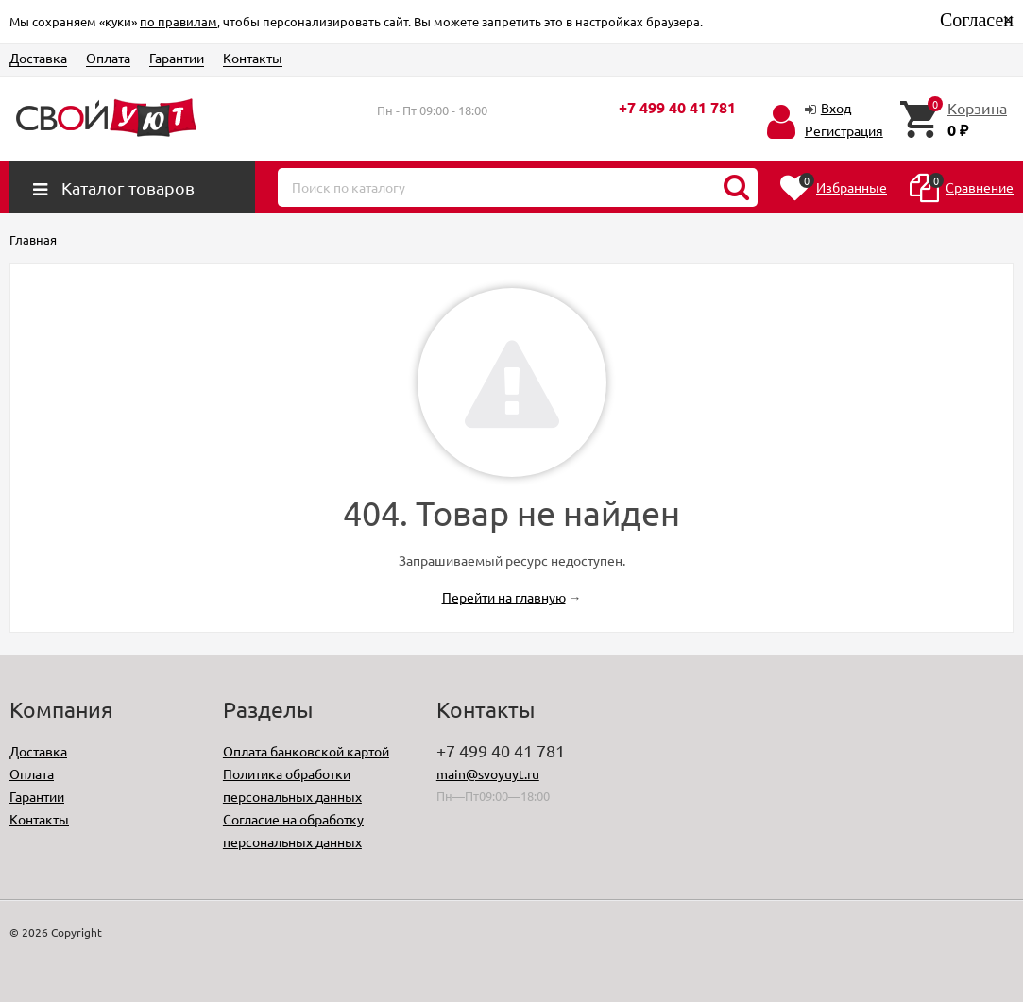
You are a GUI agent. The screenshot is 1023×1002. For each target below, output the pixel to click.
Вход (836, 107)
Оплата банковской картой (306, 750)
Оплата (108, 57)
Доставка (38, 57)
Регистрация (844, 130)
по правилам (178, 21)
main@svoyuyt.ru (487, 773)
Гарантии (176, 57)
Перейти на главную (504, 596)
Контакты (252, 57)
